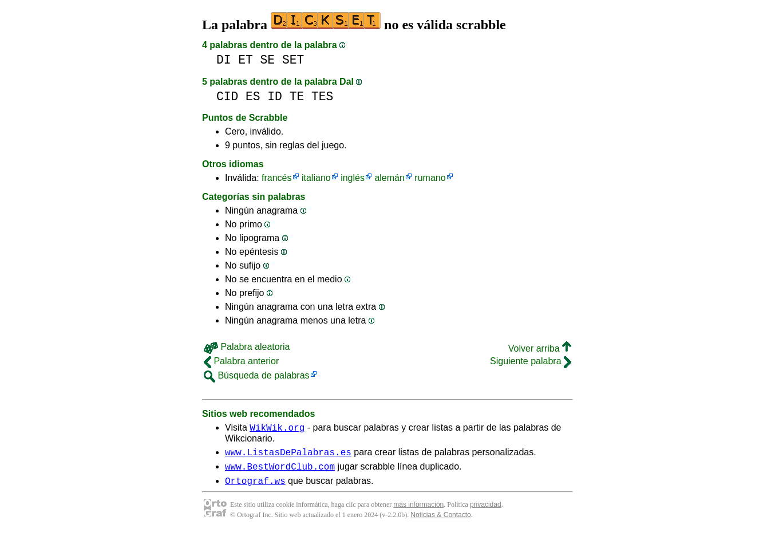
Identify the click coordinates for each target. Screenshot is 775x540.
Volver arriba (539, 348)
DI (223, 60)
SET (293, 60)
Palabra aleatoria (247, 347)
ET (245, 60)
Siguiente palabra (530, 361)
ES (253, 96)
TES (322, 96)
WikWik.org (277, 429)
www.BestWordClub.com (280, 471)
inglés (353, 178)
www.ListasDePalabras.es (288, 455)
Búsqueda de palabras (257, 375)
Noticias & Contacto (440, 522)
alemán (389, 178)
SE (267, 60)
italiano (316, 178)
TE (297, 96)
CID (227, 96)
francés (276, 178)
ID (274, 96)
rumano (429, 178)
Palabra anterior (241, 361)
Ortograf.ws (255, 487)
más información (418, 511)
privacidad (485, 511)
